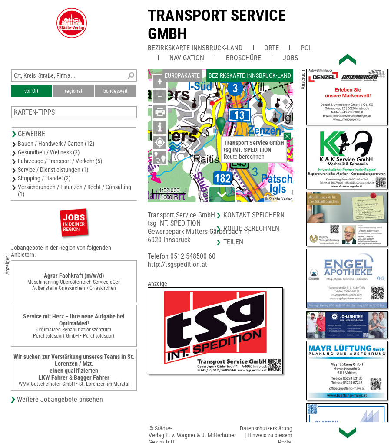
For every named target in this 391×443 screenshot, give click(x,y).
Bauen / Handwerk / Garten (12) (56, 143)
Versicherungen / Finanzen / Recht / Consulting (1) (74, 190)
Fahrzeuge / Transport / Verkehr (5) (60, 161)
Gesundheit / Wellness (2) (49, 152)
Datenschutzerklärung (266, 428)
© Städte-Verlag (278, 199)
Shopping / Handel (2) (44, 178)
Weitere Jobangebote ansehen (60, 399)
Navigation (186, 58)
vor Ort (31, 91)
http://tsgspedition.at (177, 264)
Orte (271, 48)
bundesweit (115, 91)
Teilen (233, 242)
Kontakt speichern (254, 215)
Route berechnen (244, 156)
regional (73, 91)
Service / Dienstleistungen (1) (53, 169)
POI (306, 48)
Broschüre (243, 58)
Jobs (290, 58)
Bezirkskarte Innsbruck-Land (195, 48)
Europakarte (182, 75)
